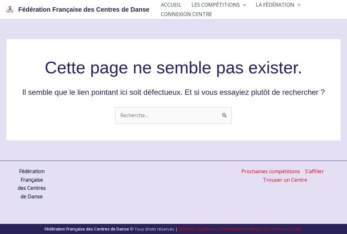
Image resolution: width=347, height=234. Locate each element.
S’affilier (314, 171)
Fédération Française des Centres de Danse (84, 9)
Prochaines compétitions (270, 171)
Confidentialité (229, 229)
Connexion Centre (186, 14)
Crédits (295, 229)
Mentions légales (195, 229)
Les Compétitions (218, 4)
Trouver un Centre (285, 179)
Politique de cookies (265, 229)
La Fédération (278, 4)
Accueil (171, 4)
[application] (243, 4)
